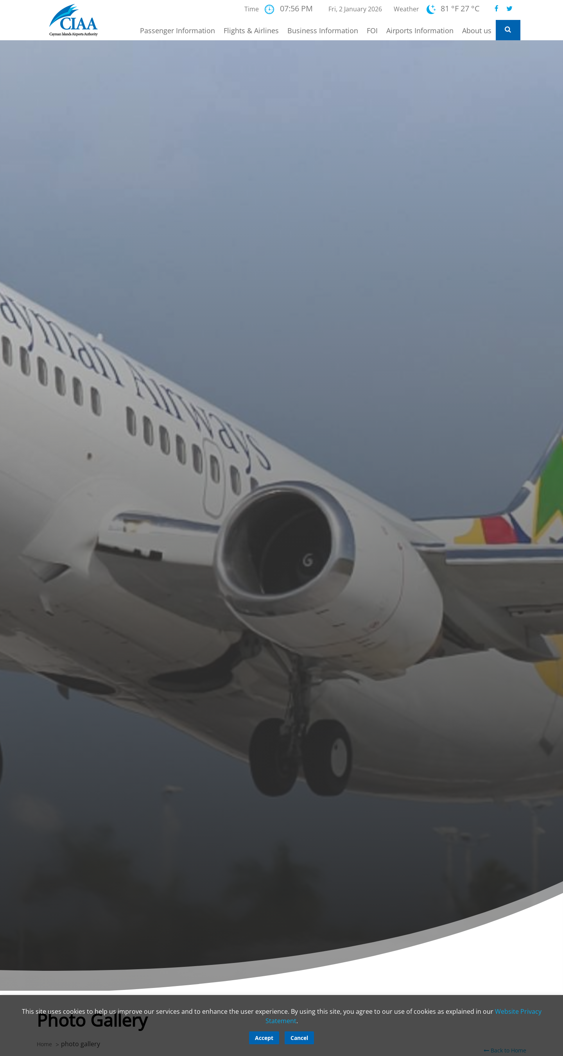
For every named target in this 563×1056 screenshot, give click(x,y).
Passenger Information (177, 30)
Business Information (322, 30)
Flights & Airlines (251, 30)
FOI (372, 30)
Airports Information (420, 30)
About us (476, 30)
